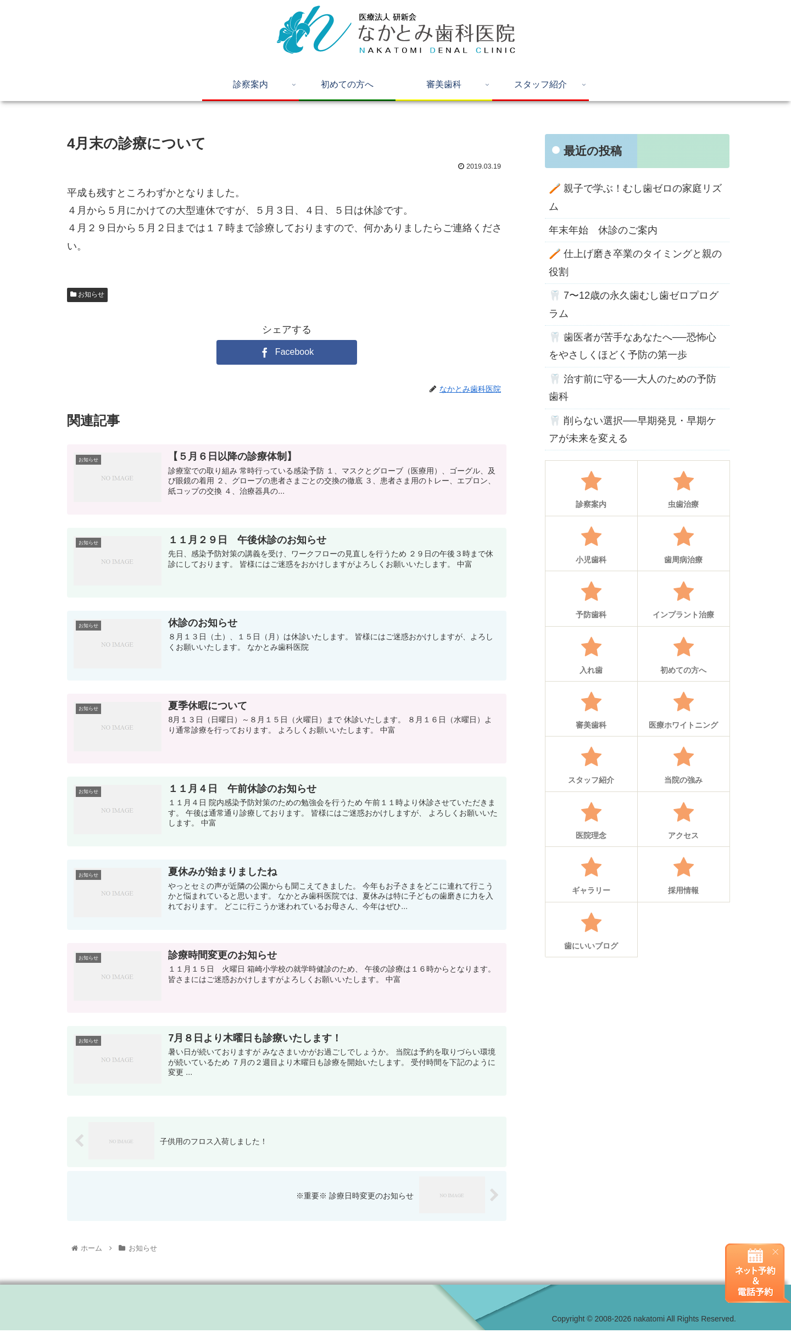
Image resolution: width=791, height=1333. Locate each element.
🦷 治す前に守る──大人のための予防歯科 (632, 387)
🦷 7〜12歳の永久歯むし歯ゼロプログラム (633, 304)
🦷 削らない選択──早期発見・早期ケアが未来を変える (632, 429)
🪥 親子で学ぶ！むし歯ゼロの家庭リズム (635, 197)
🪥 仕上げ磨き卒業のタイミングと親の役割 (635, 262)
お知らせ (87, 294)
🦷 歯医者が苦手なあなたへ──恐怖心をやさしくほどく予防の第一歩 (632, 346)
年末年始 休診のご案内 (603, 230)
